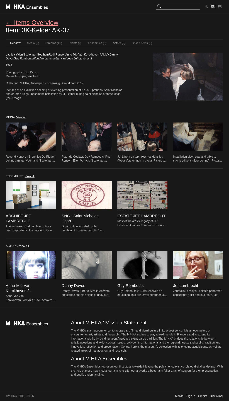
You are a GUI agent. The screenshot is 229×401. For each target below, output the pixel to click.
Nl (206, 6)
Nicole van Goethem (36, 54)
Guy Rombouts (23, 58)
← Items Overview (32, 22)
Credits (202, 396)
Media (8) (33, 43)
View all (21, 117)
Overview (15, 43)
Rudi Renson (57, 54)
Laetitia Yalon (14, 54)
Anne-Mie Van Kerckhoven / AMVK (87, 54)
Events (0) (75, 43)
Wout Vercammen (44, 58)
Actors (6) (119, 43)
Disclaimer (216, 396)
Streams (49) (53, 43)
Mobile (179, 396)
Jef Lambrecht (83, 58)
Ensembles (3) (97, 43)
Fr (220, 6)
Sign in (190, 396)
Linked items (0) (142, 43)
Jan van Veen (65, 58)
